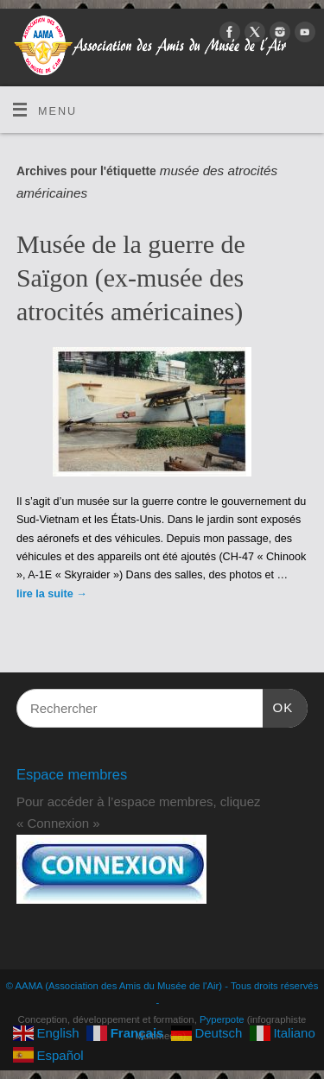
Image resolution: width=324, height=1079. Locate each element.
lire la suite (51, 594)
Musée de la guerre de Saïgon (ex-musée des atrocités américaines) (130, 277)
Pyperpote (222, 1019)
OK (278, 705)
